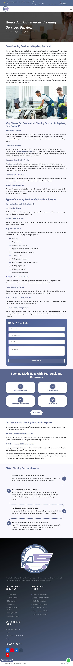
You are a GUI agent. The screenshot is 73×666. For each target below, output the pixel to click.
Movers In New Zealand (40, 594)
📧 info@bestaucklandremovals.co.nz (44, 3)
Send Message (36, 360)
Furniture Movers (12, 598)
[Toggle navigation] (70, 9)
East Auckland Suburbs (40, 607)
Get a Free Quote (7, 660)
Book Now (36, 412)
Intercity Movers (12, 613)
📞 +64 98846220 (63, 3)
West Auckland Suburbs (40, 604)
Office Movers (11, 601)
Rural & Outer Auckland (40, 614)
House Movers (11, 594)
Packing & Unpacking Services (13, 608)
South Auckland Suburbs (40, 611)
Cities (12, 32)
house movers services (24, 151)
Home (7, 32)
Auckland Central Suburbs (41, 598)
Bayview (17, 32)
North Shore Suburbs (39, 601)
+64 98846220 (15, 630)
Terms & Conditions (65, 663)
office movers (12, 164)
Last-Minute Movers (13, 616)
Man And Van (11, 604)
